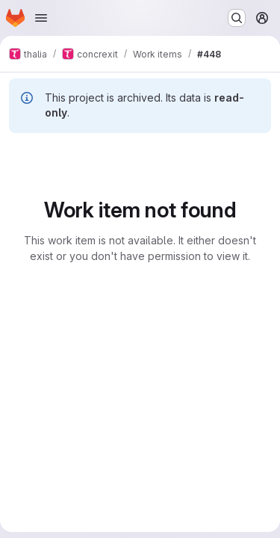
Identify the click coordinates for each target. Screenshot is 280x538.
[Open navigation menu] (41, 18)
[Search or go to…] (237, 18)
